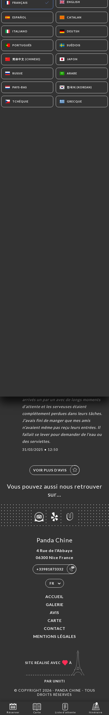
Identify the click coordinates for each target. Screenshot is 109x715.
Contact (54, 628)
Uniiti (59, 681)
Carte (55, 620)
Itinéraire (95, 708)
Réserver (13, 708)
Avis (54, 612)
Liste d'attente (65, 708)
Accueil (54, 596)
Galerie (54, 604)
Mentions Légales (54, 636)
